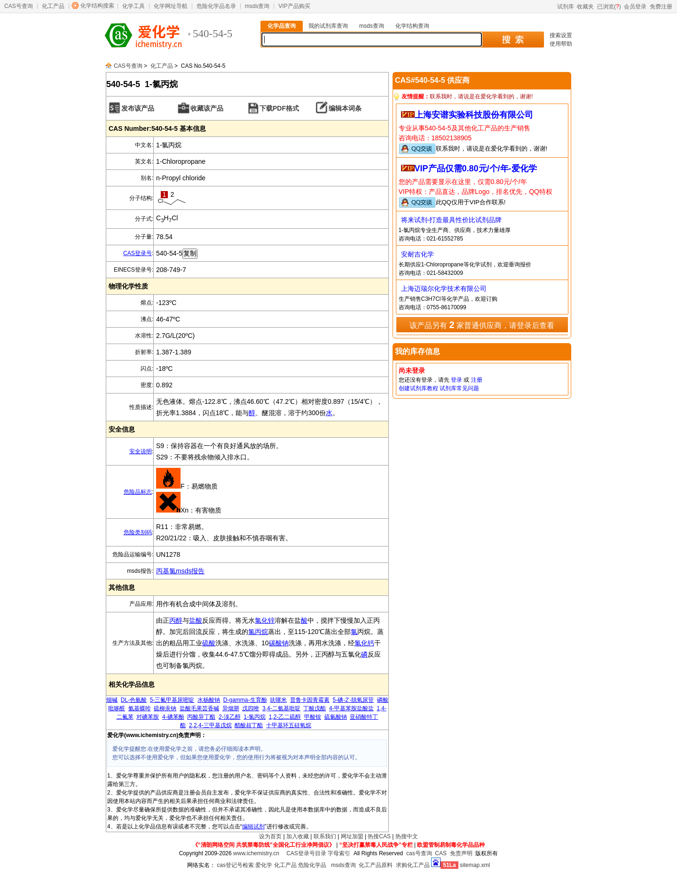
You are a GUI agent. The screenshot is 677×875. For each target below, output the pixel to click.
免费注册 (661, 6)
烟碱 (112, 700)
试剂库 (565, 6)
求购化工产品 (413, 865)
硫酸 (208, 643)
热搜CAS (379, 836)
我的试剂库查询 (328, 26)
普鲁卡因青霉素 (310, 700)
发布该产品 (137, 108)
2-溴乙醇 (230, 717)
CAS (441, 853)
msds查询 (257, 6)
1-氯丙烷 (255, 717)
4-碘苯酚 (173, 717)
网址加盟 (352, 836)
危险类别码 (138, 532)
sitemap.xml (475, 865)
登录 (456, 380)
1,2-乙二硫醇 (285, 717)
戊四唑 (250, 708)
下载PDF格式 (279, 108)
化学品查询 (282, 26)
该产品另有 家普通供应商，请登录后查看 (481, 325)
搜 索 (512, 40)
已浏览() (609, 6)
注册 (476, 380)
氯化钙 (364, 643)
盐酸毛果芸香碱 (199, 708)
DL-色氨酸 (134, 700)
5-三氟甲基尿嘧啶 (172, 700)
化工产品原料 (376, 865)
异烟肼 (230, 708)
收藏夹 (585, 6)
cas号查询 (419, 853)
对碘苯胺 (147, 717)
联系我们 (325, 836)
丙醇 (175, 620)
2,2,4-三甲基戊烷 (210, 725)
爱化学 (263, 865)
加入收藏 (297, 836)
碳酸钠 (279, 643)
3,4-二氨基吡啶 (281, 708)
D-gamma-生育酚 (245, 700)
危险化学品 (312, 865)
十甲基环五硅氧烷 (288, 725)
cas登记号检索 (235, 865)
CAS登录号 (137, 253)
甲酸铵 (312, 717)
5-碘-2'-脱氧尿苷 (353, 700)
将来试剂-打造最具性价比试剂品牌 (451, 220)
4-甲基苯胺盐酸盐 (351, 708)
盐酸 (195, 620)
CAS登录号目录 (306, 853)
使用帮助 (561, 43)
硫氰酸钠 (335, 717)
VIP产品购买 (294, 6)
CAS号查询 (18, 6)
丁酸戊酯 (314, 708)
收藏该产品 (206, 108)
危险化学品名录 (216, 6)
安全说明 (140, 451)
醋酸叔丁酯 (249, 725)
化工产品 (53, 6)
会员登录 (635, 6)
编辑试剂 (253, 826)
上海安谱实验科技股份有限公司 (474, 115)
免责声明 (461, 853)
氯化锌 (265, 620)
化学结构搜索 (97, 5)
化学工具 (133, 6)
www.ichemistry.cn (256, 853)
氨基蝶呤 (139, 708)
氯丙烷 (258, 631)
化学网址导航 (171, 6)
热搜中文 (406, 836)
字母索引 (339, 853)
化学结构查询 (412, 26)
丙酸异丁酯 (201, 717)
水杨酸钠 (208, 700)
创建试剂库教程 (418, 388)
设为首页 (270, 836)
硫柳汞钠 (165, 708)
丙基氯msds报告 (180, 571)
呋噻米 (278, 700)
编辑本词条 (345, 108)
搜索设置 (561, 35)
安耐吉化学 (417, 254)
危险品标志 (138, 492)
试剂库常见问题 (459, 388)
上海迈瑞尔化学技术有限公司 (444, 288)
